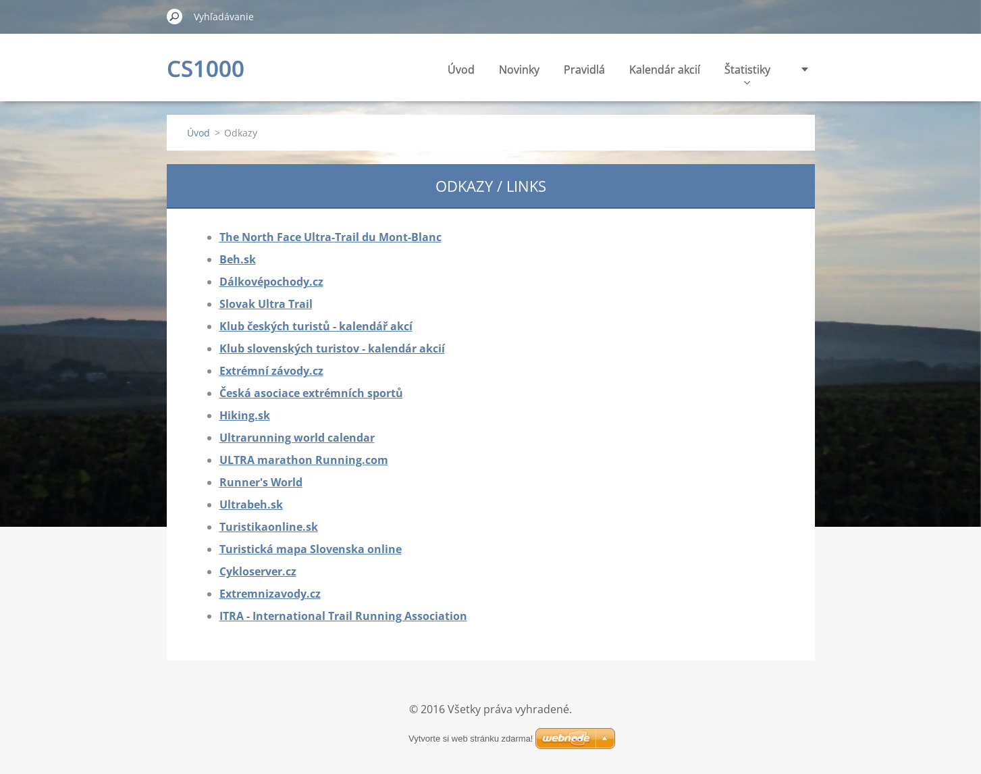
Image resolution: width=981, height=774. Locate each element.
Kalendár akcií (664, 69)
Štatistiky (747, 73)
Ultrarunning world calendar (297, 437)
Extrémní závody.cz (271, 370)
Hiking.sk (244, 415)
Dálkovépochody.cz (271, 281)
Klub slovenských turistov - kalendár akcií (332, 348)
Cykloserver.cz (257, 571)
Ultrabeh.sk (251, 504)
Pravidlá (584, 69)
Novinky (519, 69)
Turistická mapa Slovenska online (310, 549)
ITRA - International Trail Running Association (343, 616)
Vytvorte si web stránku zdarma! (470, 738)
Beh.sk (237, 259)
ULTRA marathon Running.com (303, 460)
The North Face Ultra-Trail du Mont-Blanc (330, 237)
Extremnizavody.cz (270, 593)
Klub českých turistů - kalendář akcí (316, 326)
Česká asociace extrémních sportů (311, 393)
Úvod (461, 69)
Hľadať (175, 16)
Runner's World (260, 482)
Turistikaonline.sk (268, 526)
